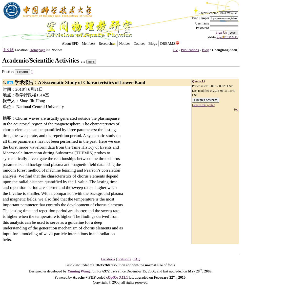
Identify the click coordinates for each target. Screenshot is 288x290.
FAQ (136, 259)
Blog (205, 50)
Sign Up (221, 32)
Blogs (152, 43)
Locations (108, 259)
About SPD (70, 43)
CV (175, 50)
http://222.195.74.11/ (227, 37)
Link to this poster (203, 105)
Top (236, 109)
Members (89, 43)
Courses (139, 43)
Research (107, 43)
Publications (190, 50)
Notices (124, 43)
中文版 (8, 50)
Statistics (124, 259)
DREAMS (169, 43)
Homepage (37, 50)
